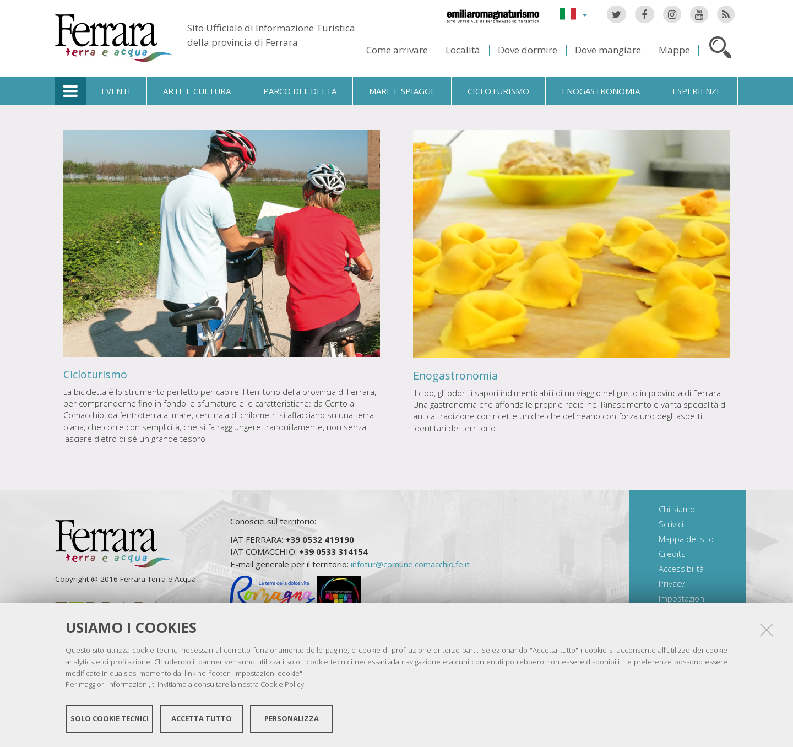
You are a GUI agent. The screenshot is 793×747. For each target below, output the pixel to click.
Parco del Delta (299, 90)
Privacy (672, 583)
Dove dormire (527, 50)
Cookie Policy (282, 684)
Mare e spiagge (402, 90)
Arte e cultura (197, 90)
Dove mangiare (608, 50)
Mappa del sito (686, 538)
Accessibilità (681, 568)
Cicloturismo (498, 90)
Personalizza (291, 718)
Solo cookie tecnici (109, 718)
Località (463, 50)
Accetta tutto (201, 718)
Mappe (674, 50)
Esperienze (696, 90)
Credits (672, 553)
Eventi (116, 90)
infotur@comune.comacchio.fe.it (410, 564)
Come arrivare (397, 50)
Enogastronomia (601, 90)
